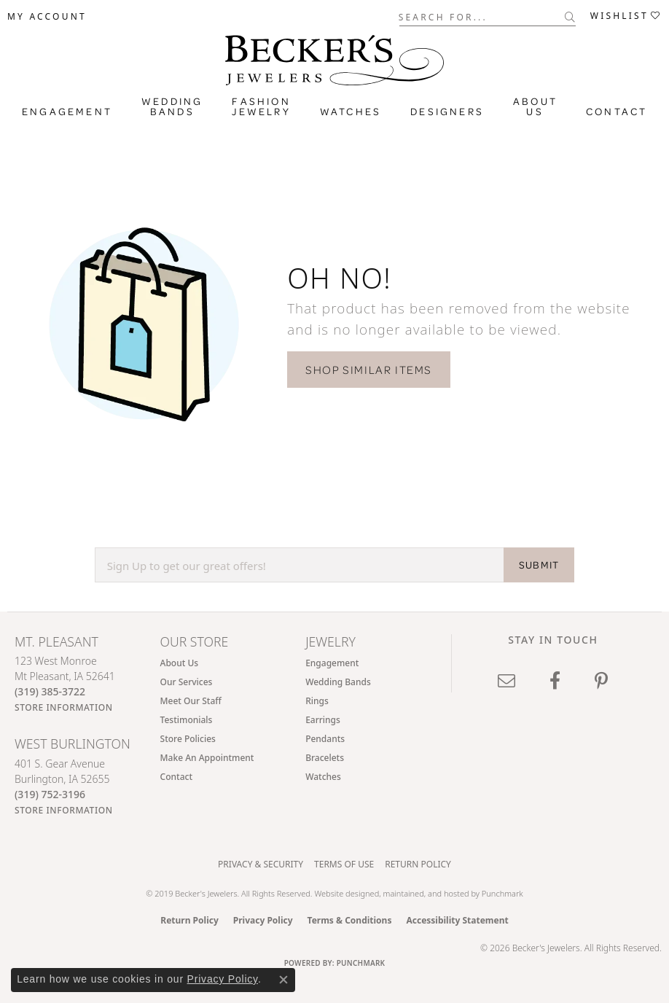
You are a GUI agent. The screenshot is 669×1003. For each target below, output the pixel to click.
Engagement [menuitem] (332, 663)
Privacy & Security (260, 864)
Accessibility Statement (457, 920)
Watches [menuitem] (323, 776)
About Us (535, 106)
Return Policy (418, 864)
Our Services (186, 682)
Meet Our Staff (191, 701)
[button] (47, 17)
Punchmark (502, 893)
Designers (447, 111)
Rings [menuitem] (317, 701)
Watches (350, 111)
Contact (616, 111)
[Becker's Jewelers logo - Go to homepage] (334, 56)
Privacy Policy (263, 920)
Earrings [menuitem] (322, 720)
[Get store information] (64, 707)
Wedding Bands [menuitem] (338, 682)
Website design (341, 893)
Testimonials (186, 720)
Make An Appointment (207, 758)
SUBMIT (539, 565)
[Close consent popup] (283, 979)
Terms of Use (344, 864)
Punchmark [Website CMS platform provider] (361, 963)
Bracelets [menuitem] (324, 758)
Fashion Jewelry (261, 106)
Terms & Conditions (350, 920)
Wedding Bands (172, 106)
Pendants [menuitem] (325, 739)
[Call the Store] (50, 691)
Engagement (67, 111)
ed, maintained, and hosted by (426, 893)
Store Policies (188, 739)
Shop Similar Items (368, 370)
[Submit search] (570, 17)
